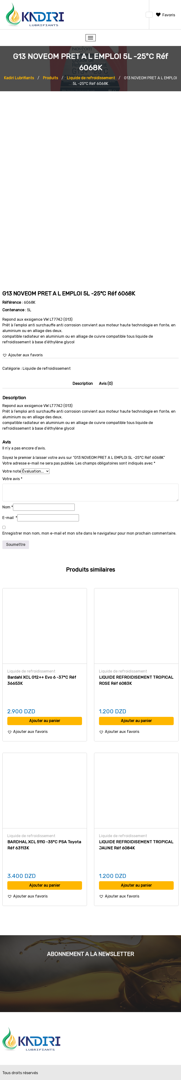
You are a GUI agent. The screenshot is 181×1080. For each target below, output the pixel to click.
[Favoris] (165, 15)
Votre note (11, 471)
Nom (7, 507)
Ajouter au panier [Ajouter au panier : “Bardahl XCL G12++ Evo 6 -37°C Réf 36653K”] (44, 721)
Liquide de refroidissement (47, 368)
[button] (22, 355)
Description (83, 383)
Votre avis (12, 479)
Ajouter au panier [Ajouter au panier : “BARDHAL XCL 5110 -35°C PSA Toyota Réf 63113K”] (44, 885)
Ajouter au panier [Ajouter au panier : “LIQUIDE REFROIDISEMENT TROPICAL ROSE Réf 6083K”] (136, 721)
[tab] (83, 383)
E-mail (9, 517)
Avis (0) (105, 383)
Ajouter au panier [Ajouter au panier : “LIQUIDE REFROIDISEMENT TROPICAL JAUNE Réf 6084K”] (136, 885)
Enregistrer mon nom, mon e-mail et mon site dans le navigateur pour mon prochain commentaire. (89, 533)
